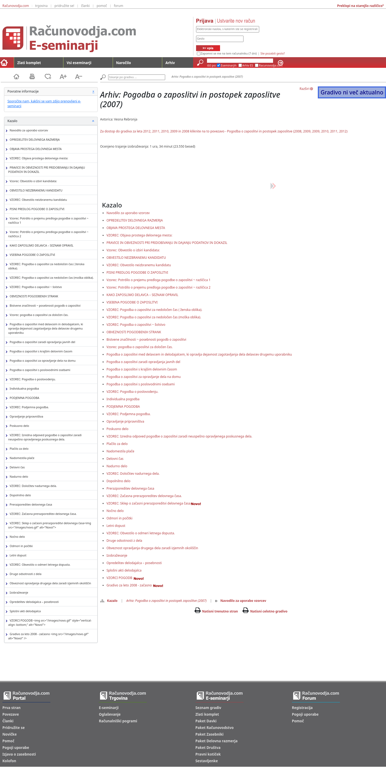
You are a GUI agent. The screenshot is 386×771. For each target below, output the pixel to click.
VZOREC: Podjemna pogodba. (28, 407)
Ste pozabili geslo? (273, 53)
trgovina (41, 5)
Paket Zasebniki (210, 734)
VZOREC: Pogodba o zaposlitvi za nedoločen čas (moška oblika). (51, 278)
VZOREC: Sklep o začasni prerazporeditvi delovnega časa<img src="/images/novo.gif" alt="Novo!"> (49, 525)
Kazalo (108, 600)
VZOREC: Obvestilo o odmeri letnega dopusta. (39, 565)
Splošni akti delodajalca (24, 611)
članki (85, 5)
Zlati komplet (29, 62)
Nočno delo (16, 537)
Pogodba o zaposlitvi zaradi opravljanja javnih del (41, 342)
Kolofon (9, 761)
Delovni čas (16, 467)
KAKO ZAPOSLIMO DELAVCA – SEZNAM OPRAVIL (41, 246)
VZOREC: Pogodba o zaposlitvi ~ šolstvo (35, 287)
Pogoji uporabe (15, 747)
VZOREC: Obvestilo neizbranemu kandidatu (37, 200)
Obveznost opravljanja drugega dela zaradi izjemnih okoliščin (49, 583)
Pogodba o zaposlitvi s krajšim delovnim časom (40, 351)
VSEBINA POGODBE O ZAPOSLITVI (31, 255)
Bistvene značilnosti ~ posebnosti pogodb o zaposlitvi (44, 306)
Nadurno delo (18, 477)
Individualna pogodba (23, 389)
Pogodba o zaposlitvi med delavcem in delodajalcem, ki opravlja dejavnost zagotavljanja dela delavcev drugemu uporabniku (45, 328)
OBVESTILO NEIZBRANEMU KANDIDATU (35, 191)
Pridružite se (13, 727)
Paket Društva (208, 747)
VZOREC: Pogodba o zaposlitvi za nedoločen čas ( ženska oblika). (46, 266)
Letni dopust (17, 555)
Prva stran (11, 707)
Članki (7, 721)
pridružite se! (64, 5)
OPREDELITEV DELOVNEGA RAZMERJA (34, 140)
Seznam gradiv (208, 707)
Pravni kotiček (208, 754)
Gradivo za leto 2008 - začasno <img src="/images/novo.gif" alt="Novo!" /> (48, 636)
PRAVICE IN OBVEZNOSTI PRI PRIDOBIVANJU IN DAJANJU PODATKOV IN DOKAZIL (46, 170)
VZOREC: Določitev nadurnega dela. (32, 486)
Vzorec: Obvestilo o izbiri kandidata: (32, 181)
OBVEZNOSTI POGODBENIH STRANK (33, 296)
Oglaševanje (110, 714)
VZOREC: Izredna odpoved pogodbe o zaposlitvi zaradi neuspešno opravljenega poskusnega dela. (45, 437)
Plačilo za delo (18, 449)
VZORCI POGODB (125, 578)
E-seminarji (109, 707)
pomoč (102, 5)
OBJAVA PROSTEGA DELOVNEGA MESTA (35, 149)
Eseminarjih (229, 65)
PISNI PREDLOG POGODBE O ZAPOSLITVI (36, 209)
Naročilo (123, 62)
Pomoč (8, 741)
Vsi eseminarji (79, 62)
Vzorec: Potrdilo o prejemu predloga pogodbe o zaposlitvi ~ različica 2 (48, 234)
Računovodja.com (15, 5)
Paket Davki (206, 721)
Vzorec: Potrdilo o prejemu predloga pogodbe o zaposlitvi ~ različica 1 (48, 220)
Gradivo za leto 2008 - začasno (135, 585)
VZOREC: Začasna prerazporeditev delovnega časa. (42, 514)
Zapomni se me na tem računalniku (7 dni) (229, 53)
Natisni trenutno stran (220, 611)
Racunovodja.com (271, 65)
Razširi (306, 88)
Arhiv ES (247, 65)
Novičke (9, 734)
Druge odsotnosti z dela (25, 574)
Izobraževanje (18, 593)
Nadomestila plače (21, 458)
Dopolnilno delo (19, 495)
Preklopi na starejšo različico (359, 5)
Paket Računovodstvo (215, 727)
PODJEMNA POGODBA (23, 398)
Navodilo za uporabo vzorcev (28, 130)
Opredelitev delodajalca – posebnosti (33, 602)
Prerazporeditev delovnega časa (30, 505)
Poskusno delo (18, 426)
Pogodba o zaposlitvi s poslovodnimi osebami (39, 370)
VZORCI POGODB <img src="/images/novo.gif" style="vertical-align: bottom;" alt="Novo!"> (50, 623)
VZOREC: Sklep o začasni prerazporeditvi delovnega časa (154, 503)
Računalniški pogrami (118, 721)
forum (118, 5)
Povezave (10, 714)
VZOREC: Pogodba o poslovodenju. (32, 379)
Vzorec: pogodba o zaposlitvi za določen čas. (38, 315)
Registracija (302, 707)
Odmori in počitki (20, 546)
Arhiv (170, 62)
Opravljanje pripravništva (25, 417)
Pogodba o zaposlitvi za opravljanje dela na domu (42, 361)
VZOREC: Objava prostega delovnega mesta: (38, 158)
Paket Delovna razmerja (217, 741)
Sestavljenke (207, 761)
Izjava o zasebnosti (19, 754)
